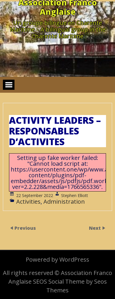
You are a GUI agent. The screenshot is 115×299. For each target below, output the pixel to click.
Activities (28, 201)
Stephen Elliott (74, 195)
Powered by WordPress (57, 259)
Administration (64, 201)
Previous (25, 228)
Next (95, 228)
